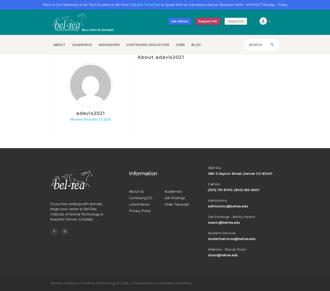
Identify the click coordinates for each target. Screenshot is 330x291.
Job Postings (175, 198)
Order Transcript (177, 204)
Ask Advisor (179, 21)
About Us (136, 191)
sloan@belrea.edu (223, 255)
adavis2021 (90, 113)
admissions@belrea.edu (228, 206)
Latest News (139, 204)
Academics (173, 191)
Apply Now (236, 21)
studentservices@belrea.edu (232, 239)
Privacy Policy (140, 211)
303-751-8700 (148, 5)
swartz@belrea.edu (224, 222)
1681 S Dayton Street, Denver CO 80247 (240, 174)
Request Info (207, 21)
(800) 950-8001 (246, 190)
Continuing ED (140, 198)
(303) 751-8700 (220, 190)
